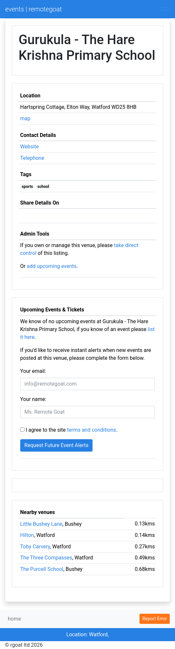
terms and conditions (91, 430)
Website (29, 146)
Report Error (154, 618)
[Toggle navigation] (165, 9)
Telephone (32, 158)
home (14, 619)
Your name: (33, 399)
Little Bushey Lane (41, 524)
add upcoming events (52, 266)
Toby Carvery (35, 546)
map (25, 118)
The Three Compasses (46, 558)
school (43, 186)
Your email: (33, 371)
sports (27, 186)
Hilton (27, 535)
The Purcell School (41, 569)
